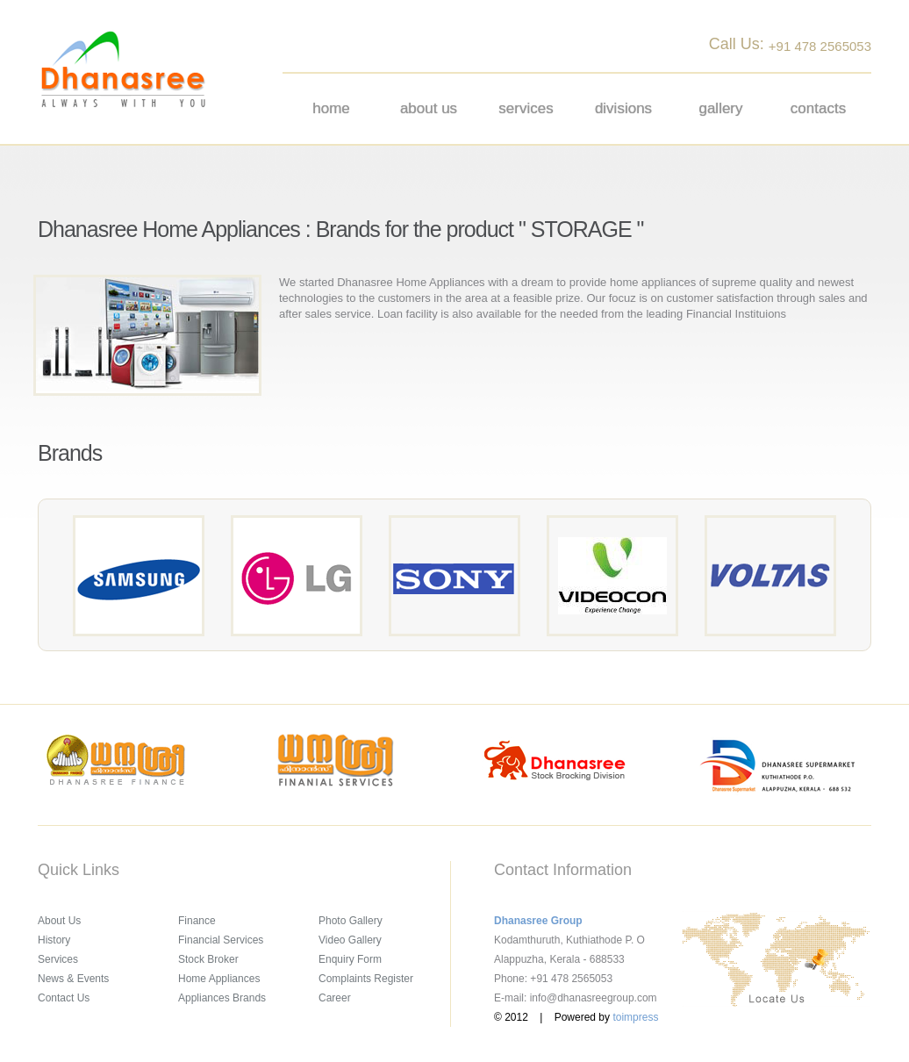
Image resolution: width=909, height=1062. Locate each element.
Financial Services (220, 940)
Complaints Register (366, 978)
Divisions (623, 108)
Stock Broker (208, 959)
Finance (197, 921)
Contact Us (63, 998)
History (54, 940)
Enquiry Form (350, 959)
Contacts (818, 108)
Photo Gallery (351, 921)
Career (335, 998)
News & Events (73, 978)
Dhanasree (122, 69)
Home (331, 108)
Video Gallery (350, 940)
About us (428, 108)
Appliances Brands (222, 998)
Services (525, 108)
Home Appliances (219, 978)
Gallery (720, 108)
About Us (59, 921)
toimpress (635, 1017)
